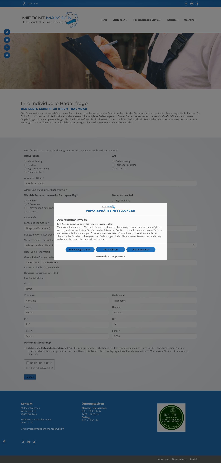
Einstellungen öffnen (80, 249)
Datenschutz (103, 256)
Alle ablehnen (110, 249)
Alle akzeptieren (140, 249)
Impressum (118, 256)
